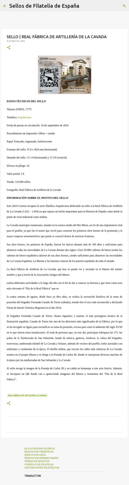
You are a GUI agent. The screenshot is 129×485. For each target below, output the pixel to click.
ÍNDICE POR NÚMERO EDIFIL (41, 458)
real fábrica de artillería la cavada (27, 395)
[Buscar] (84, 6)
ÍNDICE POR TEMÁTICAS (39, 451)
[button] (9, 48)
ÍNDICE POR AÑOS (35, 454)
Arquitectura (24, 117)
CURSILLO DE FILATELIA (39, 464)
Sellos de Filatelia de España (44, 6)
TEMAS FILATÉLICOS (37, 461)
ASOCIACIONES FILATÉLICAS (41, 467)
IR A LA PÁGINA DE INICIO (39, 448)
